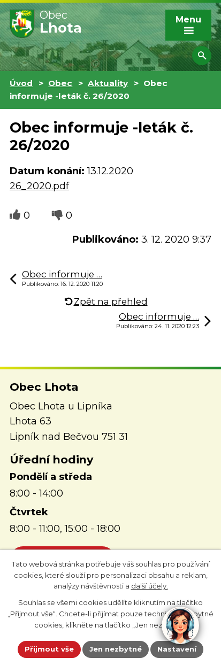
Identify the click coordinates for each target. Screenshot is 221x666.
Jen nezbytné (115, 649)
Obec (60, 83)
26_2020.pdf (39, 186)
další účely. (149, 586)
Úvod (21, 83)
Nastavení (176, 649)
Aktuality (108, 83)
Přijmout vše (49, 649)
